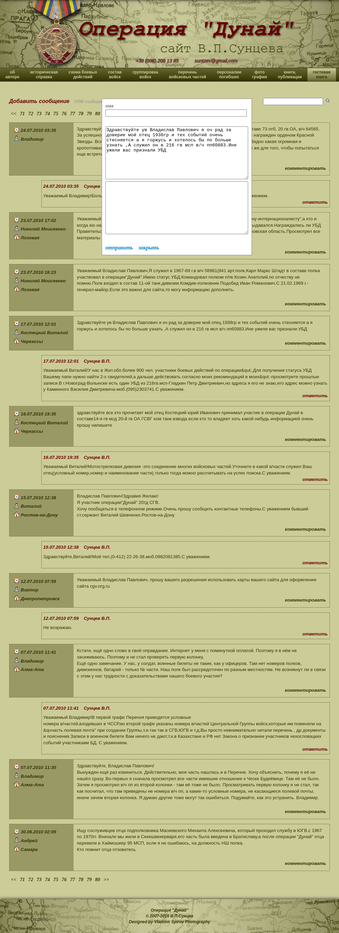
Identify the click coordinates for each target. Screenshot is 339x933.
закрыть (148, 268)
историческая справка (44, 74)
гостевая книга (322, 74)
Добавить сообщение (39, 101)
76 (64, 113)
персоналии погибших (229, 74)
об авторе (12, 74)
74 (47, 113)
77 (72, 113)
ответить (315, 202)
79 (89, 113)
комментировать (305, 168)
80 (97, 113)
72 (30, 113)
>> (106, 879)
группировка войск (145, 74)
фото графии (259, 74)
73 (39, 113)
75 (55, 113)
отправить (119, 268)
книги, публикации (290, 74)
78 (80, 113)
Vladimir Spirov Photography (182, 921)
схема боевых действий (83, 74)
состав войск (114, 74)
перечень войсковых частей (187, 74)
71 (22, 113)
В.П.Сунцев (182, 916)
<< (14, 113)
